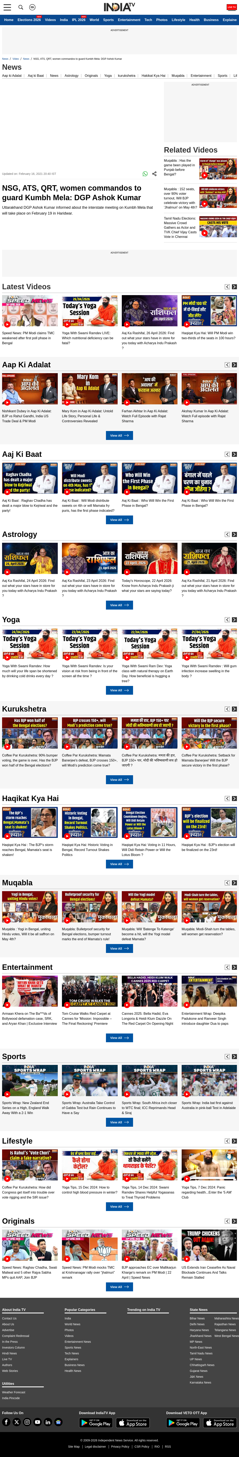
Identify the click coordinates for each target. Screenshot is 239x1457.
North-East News (201, 1347)
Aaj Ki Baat (22, 454)
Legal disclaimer (95, 1446)
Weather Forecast (13, 1392)
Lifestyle (178, 20)
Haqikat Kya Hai (30, 798)
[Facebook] (6, 1422)
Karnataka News (200, 1382)
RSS (168, 1446)
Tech (148, 20)
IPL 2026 (79, 20)
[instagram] (27, 1422)
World (94, 20)
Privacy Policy (120, 1446)
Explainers (71, 1359)
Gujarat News (199, 1371)
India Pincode (11, 1398)
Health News (73, 1371)
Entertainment (129, 20)
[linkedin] (48, 1422)
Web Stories (10, 1371)
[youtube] (37, 1422)
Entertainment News (78, 1341)
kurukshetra (127, 75)
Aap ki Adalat (11, 75)
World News (72, 1324)
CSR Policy (142, 1446)
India (64, 20)
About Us (8, 1324)
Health (194, 20)
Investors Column (13, 1347)
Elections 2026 (29, 20)
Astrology (72, 75)
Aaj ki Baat (36, 75)
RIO (157, 1446)
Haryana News (199, 1330)
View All (119, 435)
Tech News (72, 1353)
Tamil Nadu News (201, 1353)
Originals (91, 75)
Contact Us (9, 1318)
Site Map (73, 1446)
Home (8, 20)
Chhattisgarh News (202, 1365)
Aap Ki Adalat (26, 364)
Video (16, 58)
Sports (108, 20)
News (5, 58)
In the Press (10, 1341)
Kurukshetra (24, 709)
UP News (196, 1359)
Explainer (230, 20)
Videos (50, 20)
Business (211, 20)
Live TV (7, 1359)
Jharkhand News (200, 1336)
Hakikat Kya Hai (153, 75)
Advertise (8, 1330)
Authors (7, 1365)
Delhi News (197, 1324)
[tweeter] (17, 1422)
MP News (196, 1341)
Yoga (108, 75)
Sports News (73, 1347)
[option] (30, 320)
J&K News (196, 1376)
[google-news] (58, 1422)
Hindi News (9, 1353)
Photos (161, 20)
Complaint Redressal (15, 1336)
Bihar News (197, 1318)
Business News (75, 1365)
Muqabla (178, 75)
